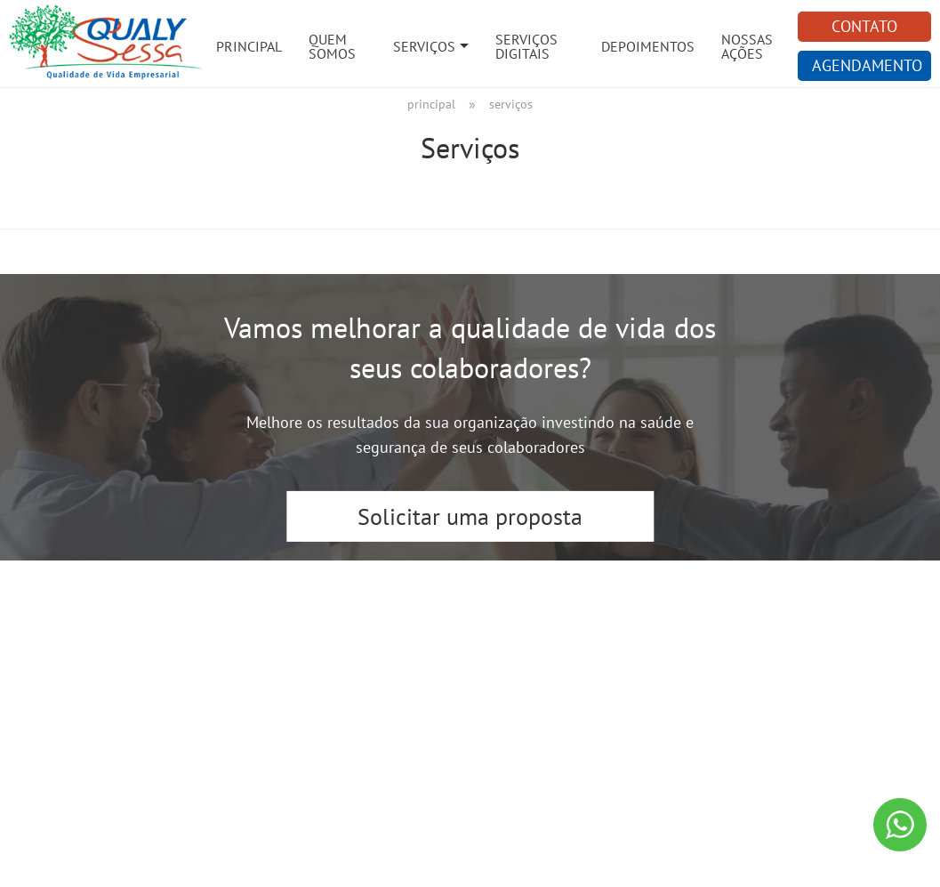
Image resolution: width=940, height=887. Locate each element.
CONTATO (864, 26)
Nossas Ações (747, 46)
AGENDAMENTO (867, 65)
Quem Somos (332, 46)
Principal (249, 46)
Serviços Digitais (526, 46)
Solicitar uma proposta (470, 516)
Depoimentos (648, 46)
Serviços (424, 46)
